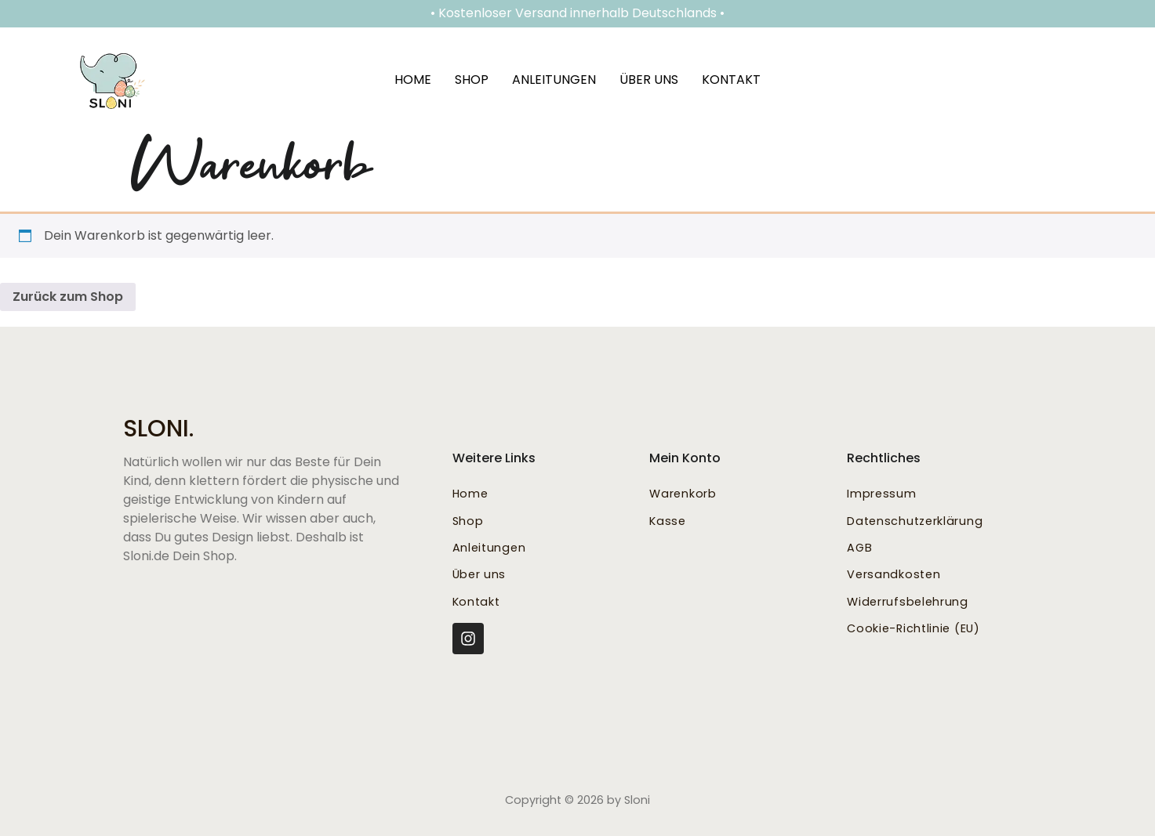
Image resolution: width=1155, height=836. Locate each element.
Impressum (881, 493)
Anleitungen (554, 80)
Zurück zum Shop (68, 297)
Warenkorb (682, 493)
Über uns (648, 80)
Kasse (667, 521)
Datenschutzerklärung (914, 521)
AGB (859, 548)
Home (412, 80)
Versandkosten (893, 574)
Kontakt (731, 80)
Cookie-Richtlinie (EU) (913, 628)
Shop (472, 80)
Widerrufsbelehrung (907, 602)
